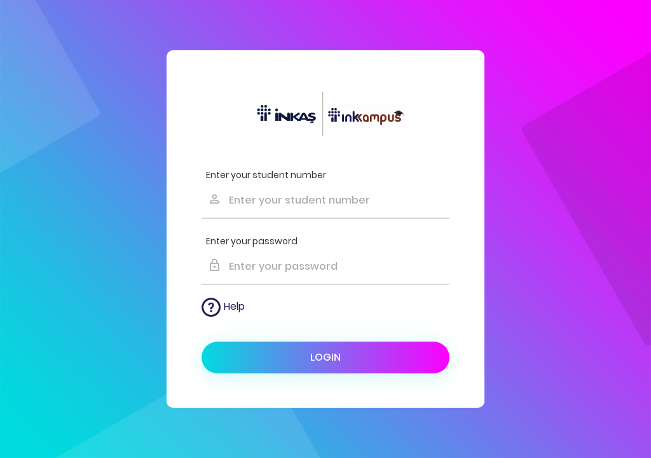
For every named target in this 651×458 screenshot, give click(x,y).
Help (223, 307)
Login (325, 357)
